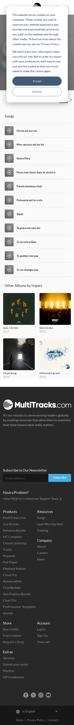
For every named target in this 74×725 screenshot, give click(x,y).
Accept (37, 81)
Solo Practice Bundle (17, 594)
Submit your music (15, 664)
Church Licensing (14, 543)
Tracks (7, 549)
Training (42, 530)
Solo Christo (10, 327)
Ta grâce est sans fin (28, 228)
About (41, 546)
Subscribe (59, 477)
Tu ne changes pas (27, 269)
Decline (37, 91)
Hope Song (9, 373)
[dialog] (37, 54)
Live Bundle (11, 524)
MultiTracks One (14, 517)
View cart (43, 642)
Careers (42, 553)
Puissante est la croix (29, 200)
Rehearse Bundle (14, 530)
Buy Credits (11, 629)
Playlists (8, 671)
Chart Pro (9, 600)
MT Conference (13, 677)
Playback (9, 556)
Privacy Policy (36, 720)
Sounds (8, 613)
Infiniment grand (49, 373)
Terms (19, 720)
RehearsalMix (12, 581)
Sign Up (42, 635)
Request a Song (13, 642)
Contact (53, 720)
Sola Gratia (46, 327)
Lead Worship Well (50, 524)
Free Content (12, 635)
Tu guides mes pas (27, 255)
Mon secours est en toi (30, 144)
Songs (41, 517)
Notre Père (23, 158)
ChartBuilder (12, 587)
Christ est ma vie (27, 130)
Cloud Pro (10, 575)
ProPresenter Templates (19, 607)
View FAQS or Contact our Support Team (32, 498)
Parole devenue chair (29, 186)
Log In (41, 629)
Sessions (9, 658)
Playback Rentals (14, 568)
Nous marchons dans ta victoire (36, 172)
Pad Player (10, 562)
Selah (20, 214)
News (41, 559)
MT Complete (12, 537)
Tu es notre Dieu (26, 242)
